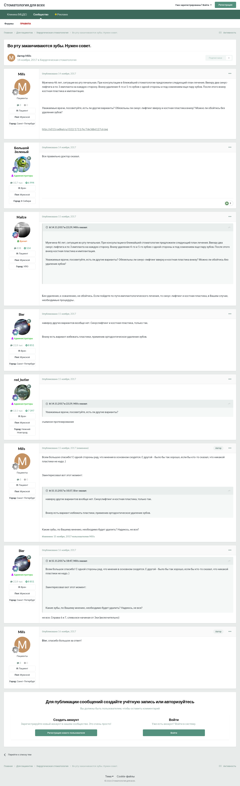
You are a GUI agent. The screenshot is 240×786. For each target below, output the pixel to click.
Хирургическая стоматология (58, 59)
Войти (174, 732)
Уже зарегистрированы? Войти (193, 5)
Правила (25, 23)
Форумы (9, 23)
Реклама (62, 14)
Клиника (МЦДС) (17, 14)
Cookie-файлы (126, 776)
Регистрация (225, 4)
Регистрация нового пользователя (66, 732)
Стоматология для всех (24, 4)
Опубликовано (59, 73)
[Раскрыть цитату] (47, 227)
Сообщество (40, 16)
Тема (109, 776)
